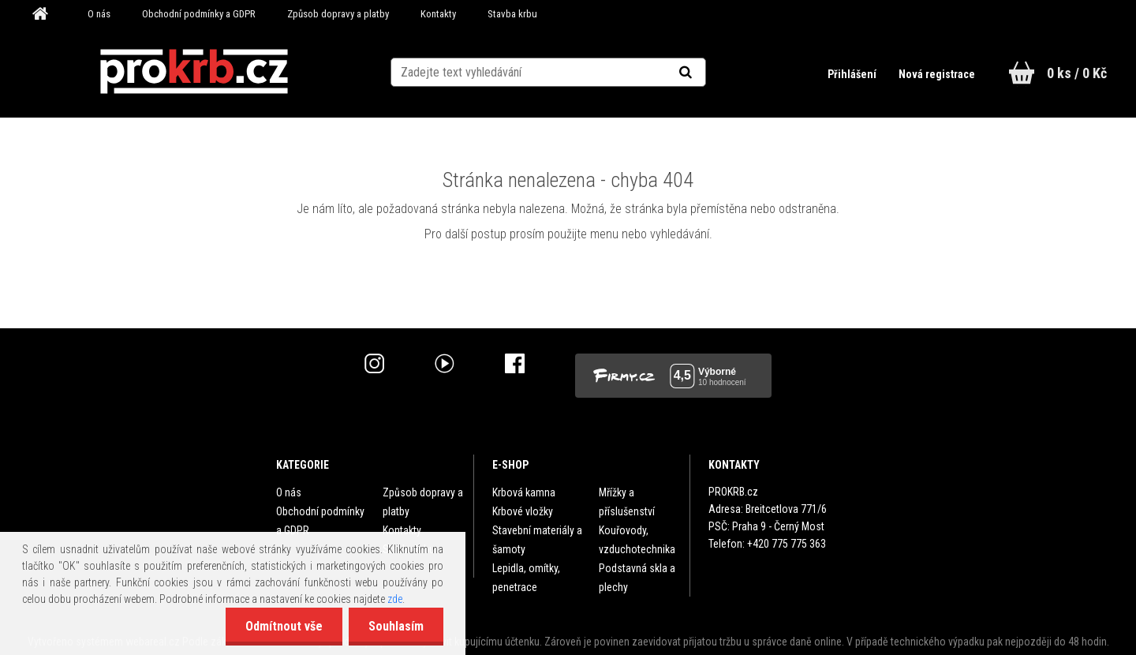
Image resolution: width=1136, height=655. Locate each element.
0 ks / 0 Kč (1077, 73)
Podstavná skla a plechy (637, 577)
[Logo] (193, 71)
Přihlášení (853, 74)
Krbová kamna (523, 492)
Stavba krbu (512, 14)
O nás (99, 14)
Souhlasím (396, 626)
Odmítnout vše (284, 626)
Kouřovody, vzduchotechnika (637, 540)
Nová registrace (937, 74)
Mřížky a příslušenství (627, 502)
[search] (705, 73)
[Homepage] (46, 14)
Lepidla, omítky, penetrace (526, 577)
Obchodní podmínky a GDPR (199, 14)
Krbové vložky (522, 511)
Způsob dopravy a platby (338, 14)
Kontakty (438, 14)
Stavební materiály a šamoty (537, 540)
